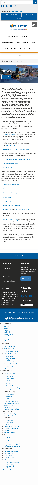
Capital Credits (8, 168)
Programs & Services (10, 373)
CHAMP (8, 380)
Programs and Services (11, 164)
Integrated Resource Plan (11, 445)
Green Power (10, 394)
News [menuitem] (33, 42)
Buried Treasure (10, 378)
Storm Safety (9, 464)
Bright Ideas (7, 197)
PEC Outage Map (9, 453)
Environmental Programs (11, 193)
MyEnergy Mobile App (12, 351)
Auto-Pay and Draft (11, 358)
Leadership (7, 332)
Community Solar (13, 401)
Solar (7, 398)
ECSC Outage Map (9, 455)
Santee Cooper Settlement (12, 447)
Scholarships (7, 201)
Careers (6, 342)
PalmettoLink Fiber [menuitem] (26, 49)
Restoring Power (9, 457)
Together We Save (9, 405)
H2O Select (9, 384)
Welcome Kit (6, 76)
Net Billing (9, 396)
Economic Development (11, 428)
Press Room (7, 439)
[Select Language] (26, 305)
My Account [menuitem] (25, 36)
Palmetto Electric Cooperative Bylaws (16, 149)
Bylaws (6, 338)
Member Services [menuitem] (7, 42)
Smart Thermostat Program (14, 388)
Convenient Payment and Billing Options (17, 159)
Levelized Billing (10, 362)
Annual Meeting (10, 134)
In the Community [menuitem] (22, 42)
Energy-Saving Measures (11, 403)
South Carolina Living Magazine (13, 443)
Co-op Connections (9, 189)
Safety (6, 459)
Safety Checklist (10, 468)
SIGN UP (25, 279)
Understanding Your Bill (11, 364)
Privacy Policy (7, 277)
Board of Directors (12, 145)
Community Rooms (9, 432)
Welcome (6, 328)
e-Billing (8, 360)
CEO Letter (7, 437)
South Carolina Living (10, 220)
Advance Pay (10, 356)
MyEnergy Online (9, 348)
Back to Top (20, 256)
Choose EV (7, 407)
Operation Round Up (10, 414)
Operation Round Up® (11, 184)
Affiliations (7, 430)
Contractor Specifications (11, 409)
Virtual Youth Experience (11, 205)
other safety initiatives (22, 209)
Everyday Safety (10, 466)
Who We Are (7, 326)
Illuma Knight (9, 386)
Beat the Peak (10, 376)
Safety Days (7, 209)
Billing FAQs (9, 366)
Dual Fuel (8, 382)
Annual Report (8, 336)
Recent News (8, 441)
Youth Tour (9, 424)
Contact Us (6, 269)
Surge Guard (9, 390)
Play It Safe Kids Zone (12, 462)
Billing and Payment (10, 353)
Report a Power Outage (11, 451)
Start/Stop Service (9, 346)
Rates (5, 368)
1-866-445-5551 (17, 11)
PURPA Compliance (9, 281)
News (4, 273)
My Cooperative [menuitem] (13, 36)
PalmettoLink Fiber (7, 470)
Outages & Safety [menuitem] (11, 49)
